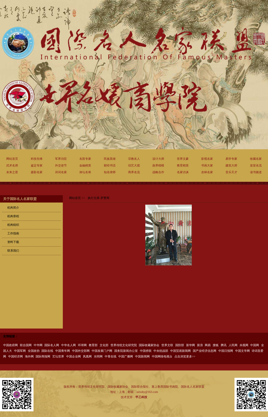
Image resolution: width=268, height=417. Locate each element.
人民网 (233, 345)
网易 (208, 345)
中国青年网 (62, 350)
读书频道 (256, 172)
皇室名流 (256, 165)
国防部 (179, 345)
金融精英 (85, 165)
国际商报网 (43, 356)
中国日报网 (225, 350)
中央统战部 (160, 350)
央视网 (244, 345)
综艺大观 (134, 165)
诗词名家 (61, 172)
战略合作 (158, 172)
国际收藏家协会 (149, 345)
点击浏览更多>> (184, 356)
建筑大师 (231, 165)
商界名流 (134, 172)
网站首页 (12, 158)
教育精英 (183, 165)
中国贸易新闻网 (180, 350)
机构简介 (13, 207)
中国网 (254, 345)
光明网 (98, 356)
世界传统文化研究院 (124, 345)
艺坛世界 (58, 356)
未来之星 (12, 172)
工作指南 (13, 233)
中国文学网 (242, 350)
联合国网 (26, 345)
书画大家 (207, 165)
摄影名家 (37, 172)
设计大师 (158, 158)
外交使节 (61, 165)
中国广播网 (125, 356)
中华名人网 (68, 345)
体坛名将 (85, 172)
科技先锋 (37, 158)
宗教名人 (134, 158)
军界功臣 (61, 158)
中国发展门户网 (102, 350)
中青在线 (110, 356)
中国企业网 (73, 356)
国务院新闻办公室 (126, 350)
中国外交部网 (81, 350)
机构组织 (13, 224)
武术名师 (12, 165)
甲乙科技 (141, 397)
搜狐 (216, 345)
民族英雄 (110, 158)
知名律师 (110, 172)
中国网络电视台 (162, 356)
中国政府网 (10, 345)
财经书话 (110, 165)
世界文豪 (183, 158)
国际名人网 (51, 345)
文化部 (104, 345)
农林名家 (207, 172)
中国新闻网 (142, 356)
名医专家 (85, 158)
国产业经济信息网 (204, 350)
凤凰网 (87, 356)
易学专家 (231, 158)
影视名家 (207, 158)
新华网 (190, 345)
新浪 (200, 345)
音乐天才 (231, 172)
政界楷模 (158, 165)
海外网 (29, 356)
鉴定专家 (37, 165)
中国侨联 (146, 350)
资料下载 (13, 242)
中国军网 (20, 350)
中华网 (38, 345)
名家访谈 (183, 172)
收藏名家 (256, 158)
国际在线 (47, 350)
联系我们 (13, 250)
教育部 (93, 345)
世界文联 (167, 345)
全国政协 (34, 350)
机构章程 (13, 216)
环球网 (82, 345)
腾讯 (224, 345)
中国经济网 (15, 356)
